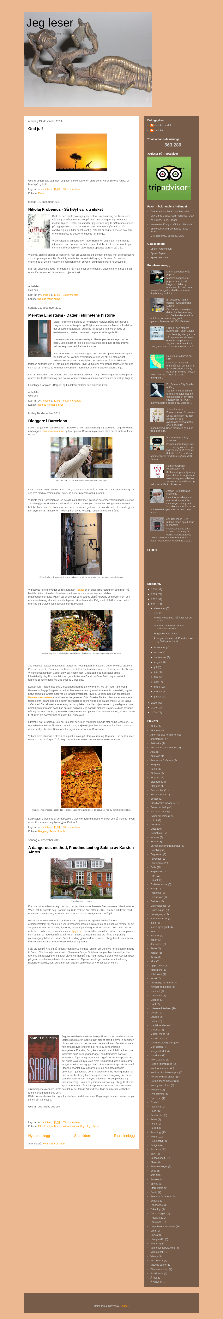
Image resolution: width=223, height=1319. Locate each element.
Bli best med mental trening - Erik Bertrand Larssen (178, 302)
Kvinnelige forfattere (161, 982)
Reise (52, 831)
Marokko (155, 1029)
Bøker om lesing (159, 807)
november (160, 647)
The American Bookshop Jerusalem (170, 211)
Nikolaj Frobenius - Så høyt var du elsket (65, 209)
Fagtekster (156, 854)
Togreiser (155, 1222)
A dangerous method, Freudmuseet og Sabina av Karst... (173, 640)
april (157, 681)
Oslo (153, 1102)
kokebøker (156, 974)
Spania (61, 831)
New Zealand (157, 1059)
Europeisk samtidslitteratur (165, 845)
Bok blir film (156, 790)
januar (158, 696)
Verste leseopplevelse (162, 1247)
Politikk (154, 1127)
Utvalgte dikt (157, 1239)
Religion (155, 1145)
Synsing (154, 1200)
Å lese (153, 1277)
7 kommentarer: (72, 1122)
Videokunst (156, 1251)
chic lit (153, 820)
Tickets (79, 589)
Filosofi (154, 880)
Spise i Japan (158, 253)
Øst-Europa (156, 1273)
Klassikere (156, 969)
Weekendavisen (159, 1269)
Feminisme (156, 863)
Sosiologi (155, 1179)
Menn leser (156, 1038)
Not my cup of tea (160, 1085)
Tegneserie (156, 1204)
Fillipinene (156, 871)
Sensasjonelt (157, 1157)
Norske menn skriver (49, 298)
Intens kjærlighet (159, 927)
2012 (154, 599)
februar (158, 691)
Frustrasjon (156, 897)
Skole (153, 1162)
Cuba (153, 828)
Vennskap (155, 1243)
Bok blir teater (158, 794)
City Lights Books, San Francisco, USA (172, 215)
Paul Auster (156, 1115)
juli (156, 667)
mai (156, 676)
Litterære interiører (160, 1008)
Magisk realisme (159, 1025)
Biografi (154, 777)
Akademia (156, 730)
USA (153, 1234)
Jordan (154, 952)
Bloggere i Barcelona (47, 421)
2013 (154, 594)
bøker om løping (159, 811)
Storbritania (156, 1187)
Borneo (154, 798)
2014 (154, 589)
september (160, 657)
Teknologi (155, 1209)
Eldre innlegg (124, 1136)
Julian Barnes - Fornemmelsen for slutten (180, 411)
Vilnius (154, 1256)
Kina (152, 961)
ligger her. (77, 931)
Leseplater (156, 995)
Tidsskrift (155, 1217)
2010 (154, 702)
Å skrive (154, 1281)
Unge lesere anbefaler (162, 1226)
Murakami (155, 1055)
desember (160, 608)
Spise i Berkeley (159, 257)
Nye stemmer (157, 1093)
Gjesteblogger (158, 905)
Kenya (154, 957)
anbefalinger (157, 738)
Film (40, 1126)
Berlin (153, 768)
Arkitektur (155, 743)
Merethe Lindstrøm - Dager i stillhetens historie (71, 315)
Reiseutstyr (156, 1140)
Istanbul (154, 935)
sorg (152, 1174)
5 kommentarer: (72, 400)
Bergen (154, 764)
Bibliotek (155, 773)
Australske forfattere (161, 760)
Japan (153, 939)
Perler (153, 1119)
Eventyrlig (155, 850)
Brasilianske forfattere (162, 803)
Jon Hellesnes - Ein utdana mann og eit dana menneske (180, 521)
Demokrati (156, 833)
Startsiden (82, 1136)
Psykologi (85, 1126)
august (158, 662)
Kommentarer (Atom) (54, 1143)
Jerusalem (156, 944)
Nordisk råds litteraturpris (164, 1072)
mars (157, 686)
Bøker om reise (158, 816)
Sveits (153, 1192)
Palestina (155, 1106)
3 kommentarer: (72, 189)
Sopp (153, 1170)
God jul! (35, 129)
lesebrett (155, 991)
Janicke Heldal (162, 125)
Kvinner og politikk (160, 986)
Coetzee (155, 824)
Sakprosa (155, 1149)
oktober (158, 652)
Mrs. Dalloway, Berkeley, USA (167, 235)
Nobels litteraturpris (161, 1063)
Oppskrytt (155, 1098)
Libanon (154, 999)
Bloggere (155, 781)
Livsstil (154, 1012)
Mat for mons (157, 1033)
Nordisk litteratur (159, 1068)
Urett (153, 1230)
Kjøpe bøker (157, 965)
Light (153, 1004)
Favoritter (155, 858)
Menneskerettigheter (161, 1042)
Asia (152, 751)
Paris (153, 1110)
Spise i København (161, 248)
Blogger (124, 1305)
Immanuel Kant (158, 918)
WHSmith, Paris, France (163, 219)
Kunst (153, 978)
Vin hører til (156, 1260)
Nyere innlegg (39, 1136)
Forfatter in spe (158, 884)
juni (156, 672)
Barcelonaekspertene (40, 697)
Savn (153, 1153)
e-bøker (154, 837)
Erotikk (154, 841)
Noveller (155, 1089)
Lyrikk (153, 1021)
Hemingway (157, 914)
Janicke (158, 130)
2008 (154, 712)
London (48, 1126)
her (49, 507)
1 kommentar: (71, 294)
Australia (155, 756)
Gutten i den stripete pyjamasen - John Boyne (180, 329)
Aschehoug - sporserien (163, 747)
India (153, 922)
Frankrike (155, 892)
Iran (152, 931)
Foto (152, 888)
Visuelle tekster (158, 1264)
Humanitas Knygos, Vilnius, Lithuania (171, 224)
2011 (154, 604)
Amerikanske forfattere (163, 734)
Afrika (153, 726)
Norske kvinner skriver (50, 404)
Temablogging (158, 1213)
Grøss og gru (157, 910)
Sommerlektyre (158, 1166)
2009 (154, 707)
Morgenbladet (158, 1051)
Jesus (153, 948)
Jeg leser (49, 22)
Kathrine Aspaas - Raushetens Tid (176, 467)
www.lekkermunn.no (53, 431)
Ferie (41, 193)
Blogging (43, 831)
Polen (153, 1123)
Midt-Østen (156, 1046)
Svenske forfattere (160, 1196)
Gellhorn (155, 901)
